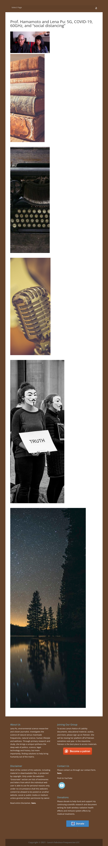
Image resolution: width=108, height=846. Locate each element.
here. (33, 803)
